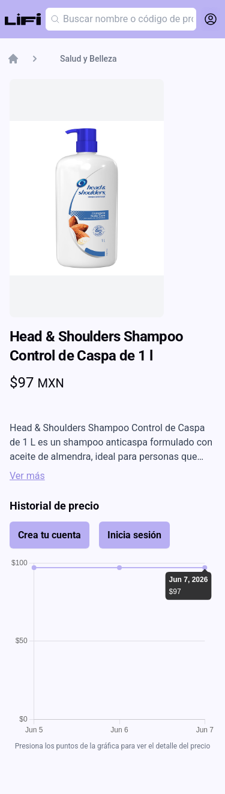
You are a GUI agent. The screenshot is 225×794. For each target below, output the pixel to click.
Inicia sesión (134, 535)
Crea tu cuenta (49, 535)
